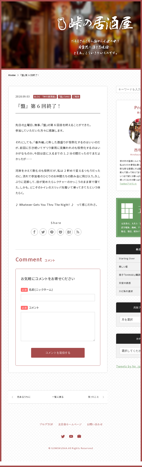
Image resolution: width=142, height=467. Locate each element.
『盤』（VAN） (64, 96)
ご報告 (76, 96)
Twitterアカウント (128, 183)
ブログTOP (46, 429)
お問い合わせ (95, 429)
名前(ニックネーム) (41, 289)
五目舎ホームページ (70, 429)
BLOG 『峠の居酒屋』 (45, 96)
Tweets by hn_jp (128, 366)
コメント (34, 307)
